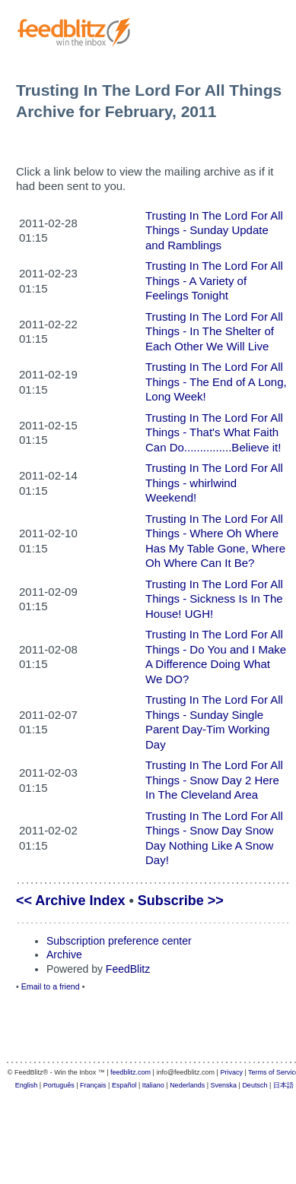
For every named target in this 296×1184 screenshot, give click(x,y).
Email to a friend (50, 986)
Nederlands (187, 1085)
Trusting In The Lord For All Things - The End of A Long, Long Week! (216, 381)
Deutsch (254, 1085)
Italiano (153, 1085)
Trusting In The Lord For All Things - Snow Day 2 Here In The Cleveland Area (214, 779)
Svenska (224, 1085)
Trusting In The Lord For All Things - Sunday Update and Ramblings (214, 230)
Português (59, 1085)
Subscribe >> (181, 900)
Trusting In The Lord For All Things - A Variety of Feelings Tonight (214, 280)
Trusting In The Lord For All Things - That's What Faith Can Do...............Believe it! (214, 432)
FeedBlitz (128, 969)
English (26, 1085)
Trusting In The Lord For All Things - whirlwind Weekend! (214, 482)
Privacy (231, 1072)
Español (124, 1085)
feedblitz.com (130, 1072)
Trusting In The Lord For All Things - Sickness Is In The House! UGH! (214, 599)
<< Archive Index (70, 900)
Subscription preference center (119, 941)
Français (93, 1085)
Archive (64, 954)
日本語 (283, 1085)
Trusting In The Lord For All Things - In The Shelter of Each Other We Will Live (214, 331)
